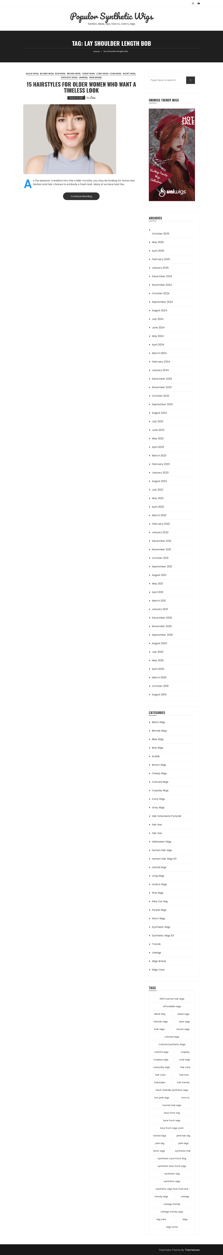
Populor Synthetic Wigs (111, 16)
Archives (155, 218)
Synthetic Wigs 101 (163, 935)
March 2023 (159, 455)
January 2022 (160, 532)
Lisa (92, 97)
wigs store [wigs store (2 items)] (172, 1226)
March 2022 (159, 515)
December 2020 (162, 618)
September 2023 (162, 404)
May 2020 (158, 660)
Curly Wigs (102, 73)
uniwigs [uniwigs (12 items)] (185, 1196)
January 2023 (160, 472)
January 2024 (160, 370)
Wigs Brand (95, 77)
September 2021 (162, 566)
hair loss (157, 824)
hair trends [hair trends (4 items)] (183, 1082)
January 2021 (160, 609)
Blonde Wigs (47, 73)
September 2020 (162, 635)
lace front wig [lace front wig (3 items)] (172, 1112)
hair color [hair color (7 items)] (160, 1074)
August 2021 (159, 575)
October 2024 (160, 293)
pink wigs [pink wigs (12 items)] (183, 1143)
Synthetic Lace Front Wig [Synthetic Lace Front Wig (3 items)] (172, 1158)
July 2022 (157, 489)
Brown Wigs (74, 73)
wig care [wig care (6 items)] (161, 1219)
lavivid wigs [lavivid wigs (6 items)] (159, 1135)
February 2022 (161, 524)
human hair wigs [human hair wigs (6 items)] (172, 1105)
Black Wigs (32, 73)
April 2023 (158, 447)
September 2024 (162, 302)
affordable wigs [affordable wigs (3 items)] (172, 1006)
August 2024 (159, 310)
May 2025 (158, 242)
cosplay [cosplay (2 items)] (185, 1052)
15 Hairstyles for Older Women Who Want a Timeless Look (81, 87)
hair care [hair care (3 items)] (185, 1067)
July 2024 (158, 319)
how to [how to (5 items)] (185, 1097)
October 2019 (160, 686)
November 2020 (162, 626)
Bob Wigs (60, 73)
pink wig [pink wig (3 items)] (159, 1143)
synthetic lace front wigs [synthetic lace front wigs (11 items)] (172, 1166)
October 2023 (160, 396)
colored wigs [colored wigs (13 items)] (172, 1036)
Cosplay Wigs (160, 790)
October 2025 (160, 233)
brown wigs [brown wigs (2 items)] (183, 1029)
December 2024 (162, 276)
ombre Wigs (159, 884)
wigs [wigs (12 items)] (185, 1219)
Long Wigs (115, 73)
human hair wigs (162, 850)
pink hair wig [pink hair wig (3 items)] (183, 1135)
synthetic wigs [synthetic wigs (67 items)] (172, 1181)
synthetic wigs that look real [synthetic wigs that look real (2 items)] (172, 1188)
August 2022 (159, 481)
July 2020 (157, 652)
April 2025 (158, 250)
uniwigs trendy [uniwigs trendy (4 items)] (172, 1204)
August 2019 (159, 694)
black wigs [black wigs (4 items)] (183, 1014)
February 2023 (161, 464)
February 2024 (161, 361)
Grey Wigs (158, 807)
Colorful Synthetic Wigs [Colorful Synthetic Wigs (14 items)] (172, 1044)
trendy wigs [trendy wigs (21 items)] (161, 1196)
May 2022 (158, 498)
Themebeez (192, 1250)
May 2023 (158, 438)
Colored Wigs (160, 782)
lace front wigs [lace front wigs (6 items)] (171, 1120)
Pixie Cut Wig (160, 901)
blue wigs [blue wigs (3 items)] (184, 1021)
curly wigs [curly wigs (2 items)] (184, 1059)
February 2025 (161, 259)
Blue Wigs (158, 739)
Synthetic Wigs (69, 77)
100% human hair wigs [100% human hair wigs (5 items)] (172, 998)
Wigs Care (158, 969)
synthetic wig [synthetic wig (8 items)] (172, 1173)
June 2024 (158, 327)
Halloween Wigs (161, 841)
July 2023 (157, 421)
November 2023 (162, 387)
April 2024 (158, 344)
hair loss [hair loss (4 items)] (184, 1074)
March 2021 (159, 600)
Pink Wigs (157, 893)
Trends (156, 944)
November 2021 (161, 549)
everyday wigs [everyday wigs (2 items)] (161, 1067)
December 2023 (162, 379)
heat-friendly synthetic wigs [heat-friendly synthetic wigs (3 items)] (172, 1090)
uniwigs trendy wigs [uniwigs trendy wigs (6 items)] (172, 1211)
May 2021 (157, 583)
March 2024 (159, 353)
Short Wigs (129, 73)
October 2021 (160, 558)
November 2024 (162, 285)
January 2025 (160, 268)
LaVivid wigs (159, 867)
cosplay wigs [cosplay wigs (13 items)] (161, 1059)
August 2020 (159, 643)
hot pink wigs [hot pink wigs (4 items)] (161, 1097)
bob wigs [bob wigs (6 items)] (159, 1029)
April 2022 (158, 507)
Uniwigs (83, 77)
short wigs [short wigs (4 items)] (159, 1150)
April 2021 (158, 592)
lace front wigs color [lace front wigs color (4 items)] (172, 1128)
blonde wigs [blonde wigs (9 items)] (161, 1021)
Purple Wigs (159, 910)
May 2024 (158, 336)
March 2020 (159, 677)
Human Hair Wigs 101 (164, 859)
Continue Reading (81, 196)
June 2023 (158, 430)
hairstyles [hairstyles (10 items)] (159, 1082)
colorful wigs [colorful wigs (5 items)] (161, 1052)
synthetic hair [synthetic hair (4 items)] (183, 1150)
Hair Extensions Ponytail (166, 816)
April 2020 (158, 669)
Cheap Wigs (88, 73)
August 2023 (159, 413)
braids (156, 756)
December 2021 (161, 541)
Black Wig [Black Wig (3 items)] (159, 1014)
